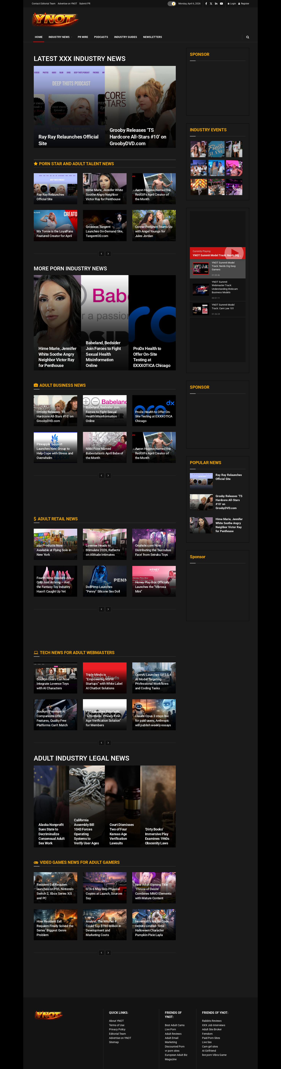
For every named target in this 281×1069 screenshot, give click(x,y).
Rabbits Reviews (212, 1020)
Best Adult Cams (175, 1025)
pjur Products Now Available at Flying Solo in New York (54, 550)
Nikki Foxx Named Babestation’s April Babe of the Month (104, 453)
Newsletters (152, 36)
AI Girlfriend (209, 1050)
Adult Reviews (173, 1033)
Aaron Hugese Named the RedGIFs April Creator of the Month (153, 194)
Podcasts (101, 36)
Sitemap (114, 1042)
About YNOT (116, 1020)
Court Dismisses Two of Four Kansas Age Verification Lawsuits (122, 834)
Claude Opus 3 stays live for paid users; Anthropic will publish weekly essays (153, 720)
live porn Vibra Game (214, 1054)
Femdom (207, 1033)
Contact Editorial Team (43, 3)
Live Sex (207, 1042)
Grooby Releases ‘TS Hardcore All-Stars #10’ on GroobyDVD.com (55, 416)
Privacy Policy (117, 1029)
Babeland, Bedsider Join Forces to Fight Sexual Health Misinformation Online (103, 354)
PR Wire (83, 36)
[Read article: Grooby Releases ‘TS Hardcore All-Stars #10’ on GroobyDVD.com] (201, 457)
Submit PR (84, 3)
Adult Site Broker (212, 1029)
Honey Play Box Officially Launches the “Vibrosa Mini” (152, 586)
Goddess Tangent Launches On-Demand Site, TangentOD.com (104, 231)
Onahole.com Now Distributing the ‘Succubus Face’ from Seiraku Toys (153, 550)
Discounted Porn (175, 1046)
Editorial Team (117, 1033)
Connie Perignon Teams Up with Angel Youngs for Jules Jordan (154, 231)
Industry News (59, 36)
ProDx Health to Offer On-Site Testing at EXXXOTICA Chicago (154, 416)
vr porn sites (172, 1050)
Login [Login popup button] (232, 3)
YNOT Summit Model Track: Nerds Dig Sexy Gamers (224, 255)
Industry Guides (125, 36)
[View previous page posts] (101, 253)
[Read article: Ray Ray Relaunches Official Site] (201, 436)
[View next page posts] (108, 253)
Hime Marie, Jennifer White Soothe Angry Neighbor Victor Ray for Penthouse (104, 194)
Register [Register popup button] (243, 3)
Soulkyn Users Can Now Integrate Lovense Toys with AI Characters (53, 683)
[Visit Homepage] (55, 20)
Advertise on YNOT (67, 3)
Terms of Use (116, 1025)
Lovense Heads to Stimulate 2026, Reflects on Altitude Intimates (103, 550)
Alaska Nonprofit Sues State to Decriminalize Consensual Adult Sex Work (51, 834)
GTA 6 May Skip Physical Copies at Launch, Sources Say (104, 893)
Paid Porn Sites (211, 1037)
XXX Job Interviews (213, 1025)
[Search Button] (247, 37)
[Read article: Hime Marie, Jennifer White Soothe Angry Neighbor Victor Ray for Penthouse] (201, 480)
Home (39, 36)
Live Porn (170, 1029)
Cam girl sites (210, 1046)
